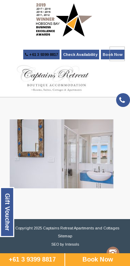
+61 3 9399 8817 (41, 54)
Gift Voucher (7, 212)
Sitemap (65, 236)
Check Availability (80, 54)
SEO (55, 244)
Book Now (98, 259)
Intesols (72, 244)
